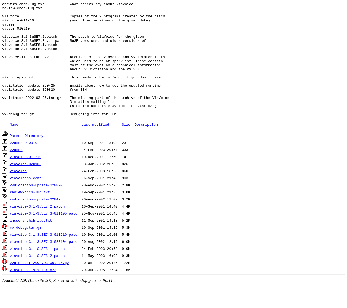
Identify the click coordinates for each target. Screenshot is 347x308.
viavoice (18, 193)
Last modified (95, 147)
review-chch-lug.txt (30, 214)
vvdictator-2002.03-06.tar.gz (39, 285)
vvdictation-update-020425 (36, 221)
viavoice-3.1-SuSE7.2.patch (37, 229)
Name (14, 147)
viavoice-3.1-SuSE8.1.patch (37, 271)
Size (126, 147)
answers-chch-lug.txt (31, 243)
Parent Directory (27, 158)
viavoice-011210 (25, 179)
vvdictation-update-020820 (36, 207)
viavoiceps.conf (25, 200)
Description (146, 147)
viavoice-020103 (25, 186)
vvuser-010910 (23, 165)
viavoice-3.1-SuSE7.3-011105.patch (44, 236)
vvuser (16, 172)
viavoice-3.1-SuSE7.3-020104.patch (44, 264)
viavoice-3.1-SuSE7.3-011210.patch (44, 257)
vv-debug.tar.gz (25, 250)
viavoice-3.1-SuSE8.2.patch (37, 278)
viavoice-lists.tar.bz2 (33, 292)
